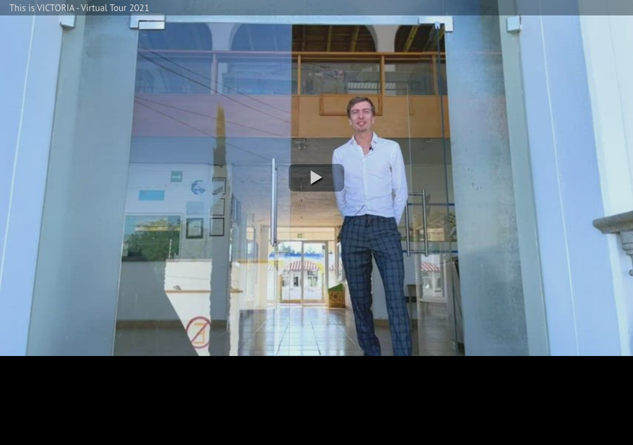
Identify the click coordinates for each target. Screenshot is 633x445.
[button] (316, 178)
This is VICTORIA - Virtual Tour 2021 (79, 8)
